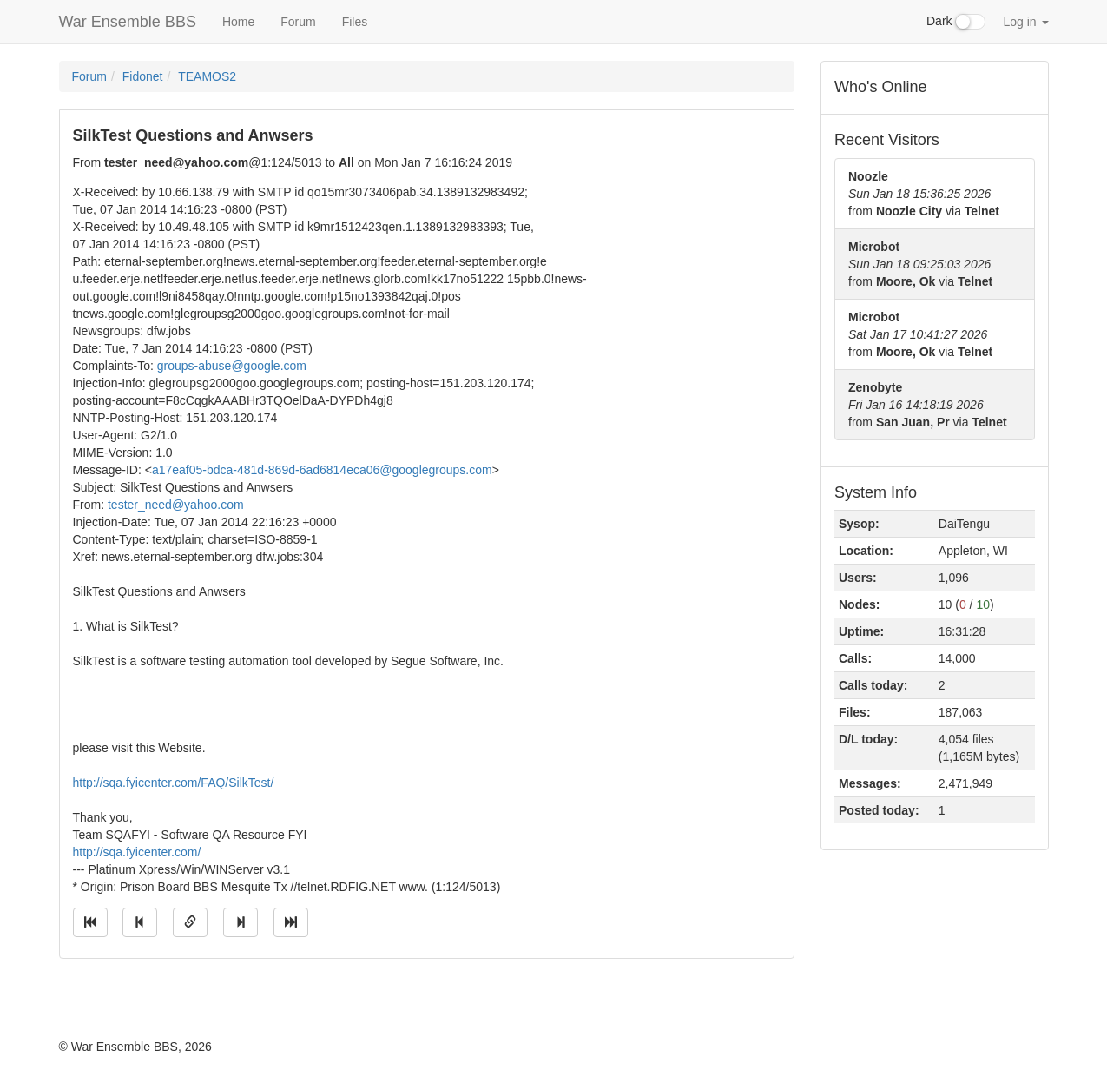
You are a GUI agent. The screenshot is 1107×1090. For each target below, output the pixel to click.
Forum (297, 22)
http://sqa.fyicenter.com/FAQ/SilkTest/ (173, 782)
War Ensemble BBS (127, 21)
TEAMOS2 (207, 76)
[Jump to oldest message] (90, 922)
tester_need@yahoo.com (176, 505)
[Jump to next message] (240, 922)
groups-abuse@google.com (231, 366)
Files (355, 22)
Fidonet (142, 76)
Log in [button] (1025, 22)
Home (238, 22)
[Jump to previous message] (139, 922)
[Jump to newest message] (290, 922)
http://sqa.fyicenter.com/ (137, 852)
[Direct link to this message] (190, 922)
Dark (955, 22)
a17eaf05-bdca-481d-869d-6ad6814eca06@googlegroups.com (322, 470)
